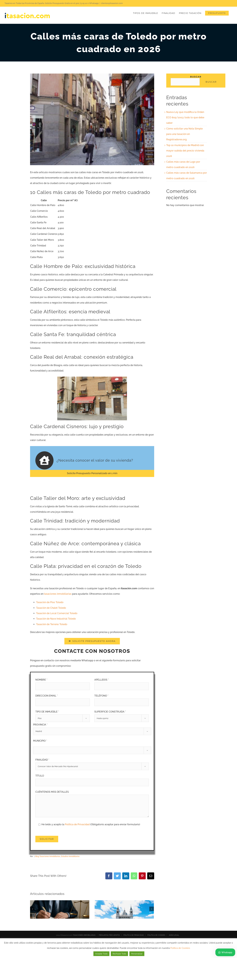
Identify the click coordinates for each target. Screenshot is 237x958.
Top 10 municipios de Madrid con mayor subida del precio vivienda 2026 (185, 151)
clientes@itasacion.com (112, 3)
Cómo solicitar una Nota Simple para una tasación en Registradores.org (184, 134)
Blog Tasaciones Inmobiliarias (47, 856)
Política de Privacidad (77, 824)
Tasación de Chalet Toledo (51, 607)
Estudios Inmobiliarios (70, 856)
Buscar (195, 76)
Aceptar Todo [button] (101, 954)
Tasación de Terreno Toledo (51, 624)
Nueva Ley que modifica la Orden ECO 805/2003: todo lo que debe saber (185, 117)
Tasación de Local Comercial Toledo (56, 613)
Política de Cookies (180, 948)
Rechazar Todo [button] (119, 954)
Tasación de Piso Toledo (49, 602)
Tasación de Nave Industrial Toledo (56, 618)
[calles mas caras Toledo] (92, 119)
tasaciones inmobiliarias (57, 593)
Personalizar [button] (137, 954)
